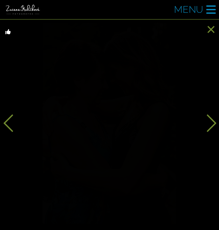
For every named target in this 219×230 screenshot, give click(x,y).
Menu (188, 9)
